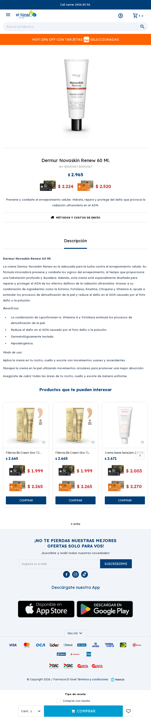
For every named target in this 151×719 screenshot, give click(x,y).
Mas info (75, 633)
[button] (140, 455)
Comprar (86, 711)
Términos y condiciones (92, 679)
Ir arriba (75, 524)
